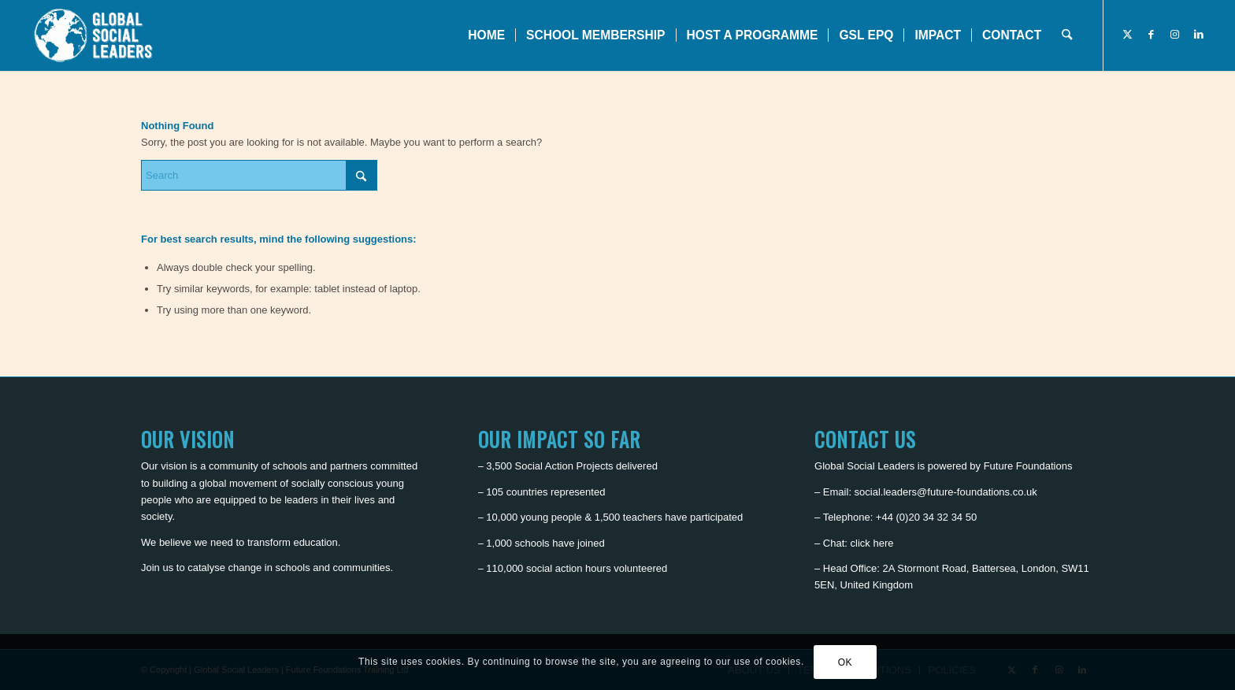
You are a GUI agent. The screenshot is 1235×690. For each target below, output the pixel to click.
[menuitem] (486, 35)
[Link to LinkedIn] (1199, 34)
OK (845, 662)
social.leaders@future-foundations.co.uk (946, 492)
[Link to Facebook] (1151, 34)
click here (872, 543)
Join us (157, 567)
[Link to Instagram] (1175, 34)
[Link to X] (1128, 34)
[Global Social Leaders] (94, 35)
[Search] (1066, 35)
